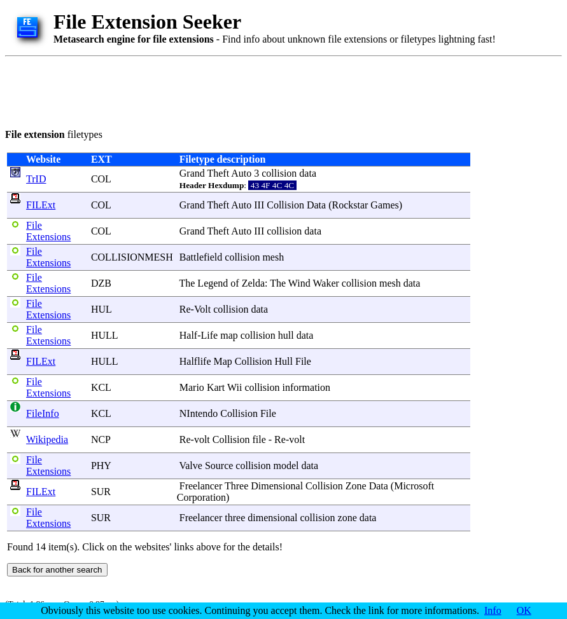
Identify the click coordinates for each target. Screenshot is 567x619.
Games (384, 205)
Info (492, 610)
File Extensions (48, 231)
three (235, 517)
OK (524, 610)
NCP (101, 439)
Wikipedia (47, 439)
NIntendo (198, 413)
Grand (192, 173)
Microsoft (414, 485)
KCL (101, 387)
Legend (212, 283)
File (303, 361)
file (258, 439)
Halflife (195, 361)
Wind (299, 283)
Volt (202, 309)
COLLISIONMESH (132, 257)
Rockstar (350, 205)
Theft (218, 173)
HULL (104, 335)
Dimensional (277, 485)
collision (279, 173)
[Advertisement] (236, 90)
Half (188, 335)
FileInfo (42, 413)
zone (347, 517)
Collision (285, 205)
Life (209, 335)
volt (202, 439)
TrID (36, 178)
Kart (216, 387)
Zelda (253, 283)
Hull (284, 361)
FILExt (40, 205)
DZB (101, 283)
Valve (190, 465)
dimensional (272, 517)
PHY (101, 465)
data (307, 173)
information (306, 387)
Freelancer (201, 485)
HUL (101, 309)
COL (101, 178)
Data (316, 205)
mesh (273, 257)
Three (236, 485)
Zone (356, 485)
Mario (191, 387)
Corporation (201, 497)
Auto (241, 173)
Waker (325, 283)
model (285, 465)
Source (219, 465)
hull (286, 335)
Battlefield (201, 257)
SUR (101, 491)
